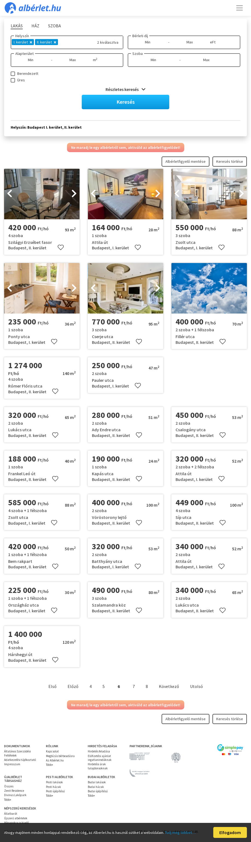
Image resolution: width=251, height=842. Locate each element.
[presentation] (9, 194)
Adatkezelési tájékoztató (20, 760)
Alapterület (24, 53)
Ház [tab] (35, 25)
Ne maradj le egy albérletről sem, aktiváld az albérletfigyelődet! (125, 147)
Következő (169, 686)
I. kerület (23, 42)
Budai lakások (97, 782)
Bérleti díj (140, 35)
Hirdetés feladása (99, 751)
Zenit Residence (14, 791)
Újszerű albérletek (15, 818)
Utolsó (196, 686)
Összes (8, 786)
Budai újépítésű (98, 791)
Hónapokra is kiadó (16, 823)
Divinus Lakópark (15, 795)
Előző (73, 686)
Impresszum (12, 764)
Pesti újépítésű (55, 791)
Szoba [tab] (54, 25)
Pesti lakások (54, 782)
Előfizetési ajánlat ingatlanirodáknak (100, 758)
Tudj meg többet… (180, 832)
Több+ (49, 765)
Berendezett (27, 73)
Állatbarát (10, 814)
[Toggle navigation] (239, 8)
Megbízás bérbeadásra (60, 756)
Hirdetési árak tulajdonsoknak (98, 766)
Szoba (137, 53)
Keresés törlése (229, 161)
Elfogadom (230, 832)
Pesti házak (53, 787)
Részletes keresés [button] (125, 89)
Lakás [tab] (17, 25)
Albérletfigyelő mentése (185, 161)
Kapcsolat (52, 751)
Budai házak (96, 787)
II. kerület (46, 42)
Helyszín (22, 35)
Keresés (125, 101)
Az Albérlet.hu (55, 760)
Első (52, 686)
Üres (21, 80)
